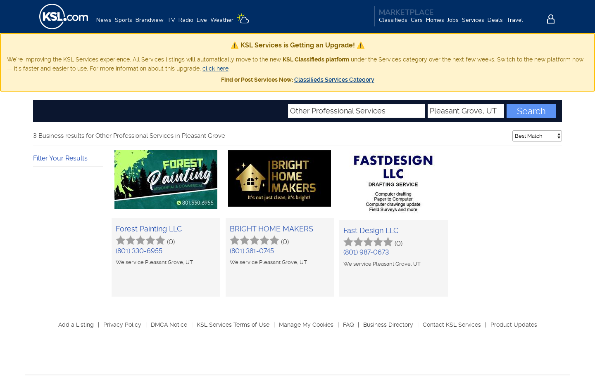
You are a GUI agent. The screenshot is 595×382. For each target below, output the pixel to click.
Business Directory (388, 324)
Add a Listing (76, 324)
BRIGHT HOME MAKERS (271, 228)
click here (215, 68)
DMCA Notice (169, 324)
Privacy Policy (122, 324)
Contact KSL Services (452, 324)
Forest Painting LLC (149, 228)
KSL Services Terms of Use (233, 324)
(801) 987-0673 (366, 252)
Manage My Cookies (306, 324)
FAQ (348, 324)
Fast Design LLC (370, 230)
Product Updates (513, 324)
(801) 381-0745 (252, 251)
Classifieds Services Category (334, 79)
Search (531, 111)
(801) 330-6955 (139, 251)
